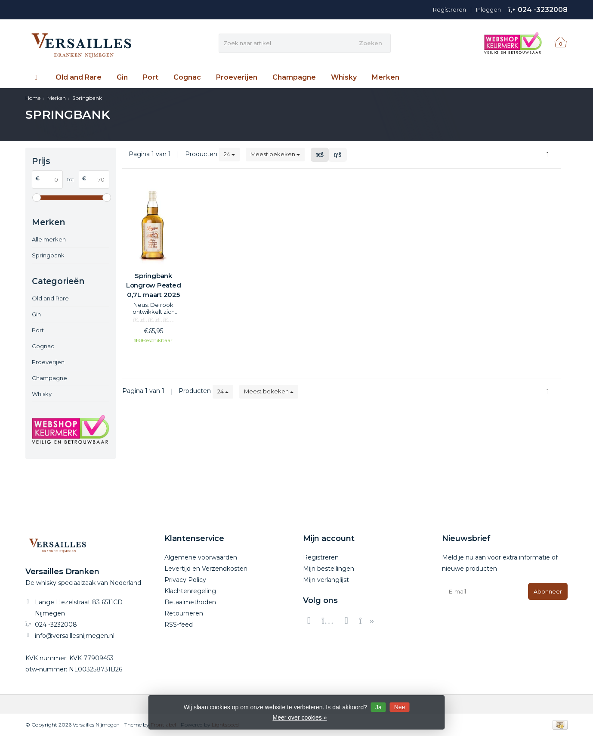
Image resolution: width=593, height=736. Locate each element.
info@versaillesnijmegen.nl (74, 636)
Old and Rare (79, 77)
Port (150, 77)
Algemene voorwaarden (200, 557)
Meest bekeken (275, 154)
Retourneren (183, 613)
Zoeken (370, 43)
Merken (385, 77)
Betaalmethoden (190, 602)
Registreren (449, 9)
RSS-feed (178, 624)
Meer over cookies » (299, 717)
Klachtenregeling (190, 591)
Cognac (187, 77)
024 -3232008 (543, 10)
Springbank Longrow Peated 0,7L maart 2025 (153, 285)
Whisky (344, 77)
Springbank (48, 255)
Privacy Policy (185, 580)
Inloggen (488, 9)
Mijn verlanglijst (326, 580)
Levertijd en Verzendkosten (205, 568)
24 (229, 154)
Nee (399, 707)
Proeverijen (236, 77)
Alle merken (49, 239)
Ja (378, 707)
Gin (122, 77)
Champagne (294, 77)
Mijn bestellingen (328, 568)
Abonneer (548, 591)
